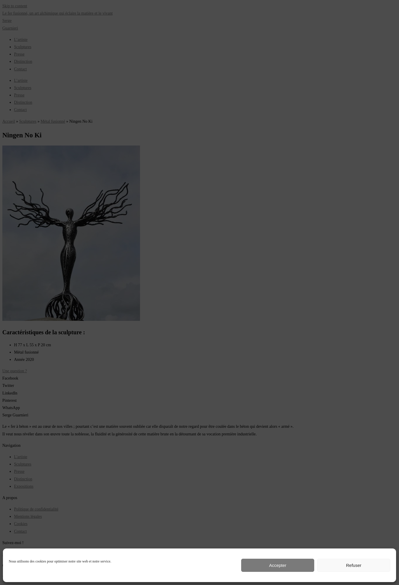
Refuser (354, 565)
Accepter (277, 565)
